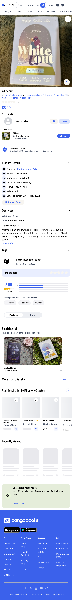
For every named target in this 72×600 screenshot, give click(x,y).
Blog (40, 557)
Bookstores (9, 543)
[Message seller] (54, 121)
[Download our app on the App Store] (12, 530)
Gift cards (9, 574)
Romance (51, 11)
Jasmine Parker (22, 121)
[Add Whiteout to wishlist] (68, 19)
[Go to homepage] (8, 5)
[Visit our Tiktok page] (46, 588)
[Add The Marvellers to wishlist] (36, 400)
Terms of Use (46, 594)
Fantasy (21, 11)
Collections (9, 548)
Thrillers (40, 11)
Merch (41, 567)
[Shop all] (63, 136)
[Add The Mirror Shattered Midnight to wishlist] (16, 400)
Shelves (8, 564)
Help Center (62, 543)
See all (66, 379)
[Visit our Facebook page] (25, 588)
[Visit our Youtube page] (41, 588)
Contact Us (62, 548)
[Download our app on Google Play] (29, 530)
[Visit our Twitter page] (30, 588)
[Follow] (64, 121)
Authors (8, 559)
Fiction (21, 169)
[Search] (42, 5)
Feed (23, 569)
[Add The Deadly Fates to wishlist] (56, 400)
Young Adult (8, 11)
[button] (36, 163)
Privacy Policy (58, 594)
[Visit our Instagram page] (36, 588)
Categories (9, 554)
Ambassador (44, 562)
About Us (42, 543)
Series (7, 569)
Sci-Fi (30, 11)
